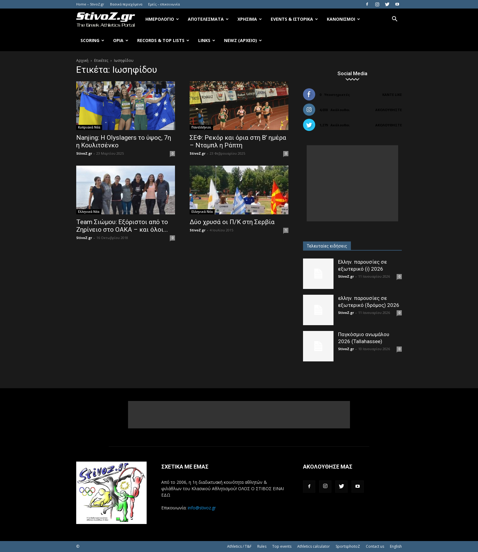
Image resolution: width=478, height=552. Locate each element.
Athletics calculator (313, 546)
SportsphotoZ (348, 546)
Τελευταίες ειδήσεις (327, 246)
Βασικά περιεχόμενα (126, 4)
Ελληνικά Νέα (88, 211)
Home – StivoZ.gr (90, 4)
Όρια (120, 40)
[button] (394, 20)
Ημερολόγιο (162, 19)
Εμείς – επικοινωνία (164, 4)
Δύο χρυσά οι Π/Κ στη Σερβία (232, 222)
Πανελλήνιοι (201, 127)
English (396, 546)
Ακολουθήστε (388, 109)
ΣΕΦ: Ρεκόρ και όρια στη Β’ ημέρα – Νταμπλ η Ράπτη (238, 141)
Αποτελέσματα (208, 19)
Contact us (375, 546)
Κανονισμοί (343, 19)
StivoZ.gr (84, 153)
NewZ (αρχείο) (243, 40)
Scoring (92, 40)
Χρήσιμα (249, 19)
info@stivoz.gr (202, 508)
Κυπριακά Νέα (89, 127)
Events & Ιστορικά (294, 19)
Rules (261, 546)
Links (206, 40)
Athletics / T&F (239, 546)
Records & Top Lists (163, 40)
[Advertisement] (352, 183)
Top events (281, 546)
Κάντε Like (392, 94)
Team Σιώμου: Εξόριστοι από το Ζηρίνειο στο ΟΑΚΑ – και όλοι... (122, 225)
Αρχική (82, 60)
